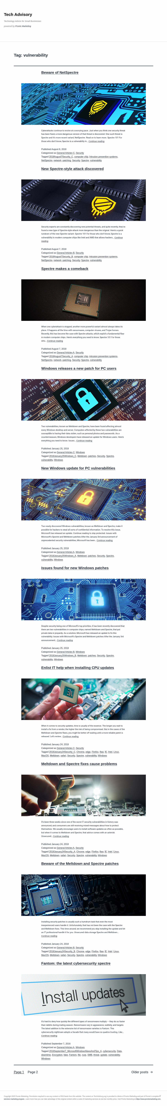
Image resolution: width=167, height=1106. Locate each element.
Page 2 (33, 1072)
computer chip (81, 157)
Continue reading (96, 141)
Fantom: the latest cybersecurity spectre (76, 963)
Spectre (85, 160)
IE (106, 752)
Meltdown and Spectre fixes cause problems (79, 764)
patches (92, 456)
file (79, 1055)
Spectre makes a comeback (64, 269)
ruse (84, 1055)
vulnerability (96, 160)
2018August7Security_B (61, 256)
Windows (80, 452)
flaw (102, 752)
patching (67, 160)
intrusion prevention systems (103, 157)
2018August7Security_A (61, 356)
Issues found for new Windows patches (75, 568)
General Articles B (66, 253)
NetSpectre (46, 160)
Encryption (57, 1055)
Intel (110, 752)
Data (119, 1051)
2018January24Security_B (62, 951)
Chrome (80, 752)
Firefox (95, 752)
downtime (46, 1055)
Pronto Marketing (23, 26)
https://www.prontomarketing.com (148, 1099)
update (103, 1055)
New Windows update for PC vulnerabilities (78, 468)
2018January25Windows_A (62, 556)
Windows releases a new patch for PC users (78, 368)
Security (80, 153)
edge (88, 752)
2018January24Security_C (62, 752)
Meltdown (82, 456)
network (57, 160)
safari (63, 755)
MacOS (45, 755)
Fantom (73, 1055)
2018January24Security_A (62, 851)
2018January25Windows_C (62, 456)
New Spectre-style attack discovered (72, 169)
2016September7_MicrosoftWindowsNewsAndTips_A (75, 1051)
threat (96, 1055)
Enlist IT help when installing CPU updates (77, 668)
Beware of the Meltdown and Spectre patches (80, 864)
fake (66, 1055)
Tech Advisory (18, 14)
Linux (116, 752)
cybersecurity (109, 1051)
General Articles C (66, 153)
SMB (89, 1055)
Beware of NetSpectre (60, 72)
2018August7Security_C (61, 157)
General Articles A (65, 352)
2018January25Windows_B (62, 655)
